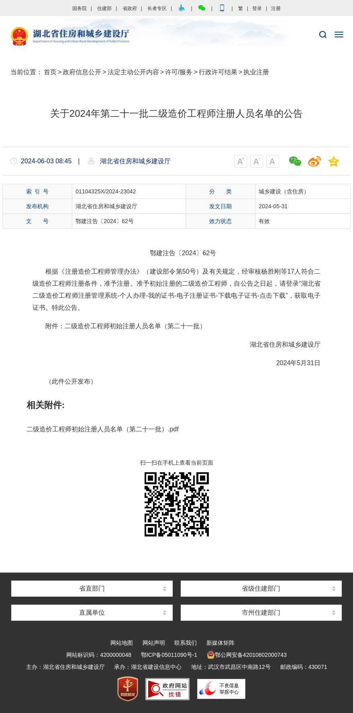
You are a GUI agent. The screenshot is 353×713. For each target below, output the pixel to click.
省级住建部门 (261, 588)
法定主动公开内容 (133, 72)
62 (206, 253)
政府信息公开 (82, 72)
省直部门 (92, 588)
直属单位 (92, 612)
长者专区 (157, 8)
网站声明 (154, 643)
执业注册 (256, 72)
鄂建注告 (162, 253)
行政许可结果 (218, 72)
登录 (257, 8)
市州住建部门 (261, 612)
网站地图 (121, 643)
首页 (50, 72)
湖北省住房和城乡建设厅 (176, 36)
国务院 (79, 8)
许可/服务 (178, 72)
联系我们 (185, 643)
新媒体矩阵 (220, 643)
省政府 (129, 8)
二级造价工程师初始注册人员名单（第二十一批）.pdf (103, 429)
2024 (189, 253)
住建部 (104, 8)
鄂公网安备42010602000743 (247, 655)
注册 (276, 8)
